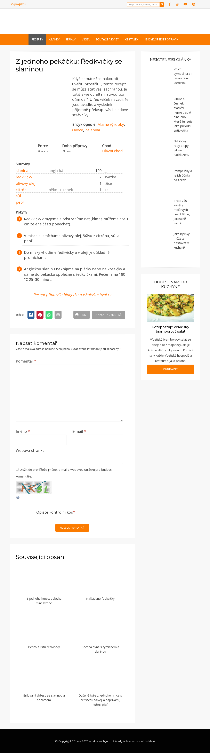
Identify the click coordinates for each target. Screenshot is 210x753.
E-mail (79, 431)
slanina (22, 170)
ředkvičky (24, 176)
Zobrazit (170, 369)
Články (54, 39)
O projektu (18, 4)
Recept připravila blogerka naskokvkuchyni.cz (72, 294)
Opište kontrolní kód (54, 512)
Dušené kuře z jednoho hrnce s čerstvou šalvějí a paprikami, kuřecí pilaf (100, 700)
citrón (21, 189)
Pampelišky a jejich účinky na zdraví (183, 175)
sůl (18, 195)
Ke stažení (132, 39)
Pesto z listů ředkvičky (44, 647)
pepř (20, 202)
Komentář (26, 361)
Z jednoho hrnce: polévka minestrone (44, 600)
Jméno (23, 431)
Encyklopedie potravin (161, 39)
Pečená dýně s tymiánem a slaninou (100, 649)
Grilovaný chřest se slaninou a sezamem (44, 697)
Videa (86, 39)
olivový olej (25, 183)
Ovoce (77, 129)
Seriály (70, 39)
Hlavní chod (112, 150)
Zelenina (92, 129)
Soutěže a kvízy (107, 39)
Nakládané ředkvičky (100, 598)
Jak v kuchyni (100, 741)
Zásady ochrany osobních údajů (134, 741)
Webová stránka (30, 450)
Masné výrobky (110, 124)
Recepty (37, 39)
